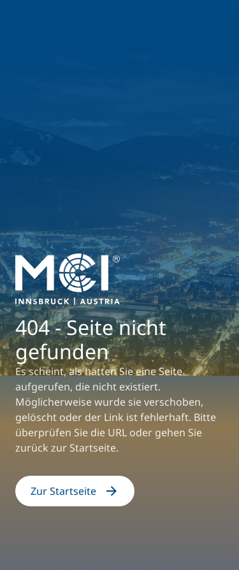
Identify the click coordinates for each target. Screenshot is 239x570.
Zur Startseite (75, 491)
